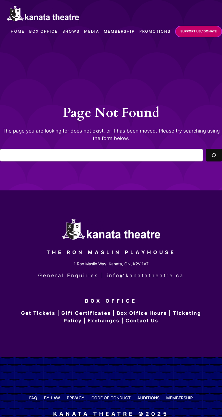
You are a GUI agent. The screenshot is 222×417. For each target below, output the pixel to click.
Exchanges (104, 321)
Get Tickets (38, 313)
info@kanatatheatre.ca (145, 275)
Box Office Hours (142, 313)
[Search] (214, 155)
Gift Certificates (86, 313)
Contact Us (141, 321)
